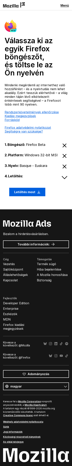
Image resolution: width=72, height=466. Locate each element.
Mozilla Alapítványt (36, 404)
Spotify (66, 343)
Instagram (50, 343)
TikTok (61, 343)
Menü (64, 5)
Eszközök (10, 314)
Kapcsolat (10, 280)
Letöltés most (27, 192)
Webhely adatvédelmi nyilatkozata (23, 421)
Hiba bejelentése (49, 269)
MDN (7, 319)
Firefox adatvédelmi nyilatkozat (28, 127)
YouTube (61, 356)
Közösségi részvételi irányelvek (22, 436)
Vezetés (9, 264)
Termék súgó (46, 264)
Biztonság (44, 280)
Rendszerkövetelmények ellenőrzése (32, 112)
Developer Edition (16, 303)
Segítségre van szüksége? (24, 131)
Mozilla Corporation (29, 401)
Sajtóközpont (13, 269)
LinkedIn (56, 343)
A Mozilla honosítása (52, 275)
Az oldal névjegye (13, 441)
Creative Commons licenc (18, 415)
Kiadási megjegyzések (20, 116)
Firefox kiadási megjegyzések (13, 327)
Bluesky (45, 343)
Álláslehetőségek (15, 275)
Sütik (6, 426)
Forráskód (12, 120)
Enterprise (10, 308)
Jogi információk (12, 431)
